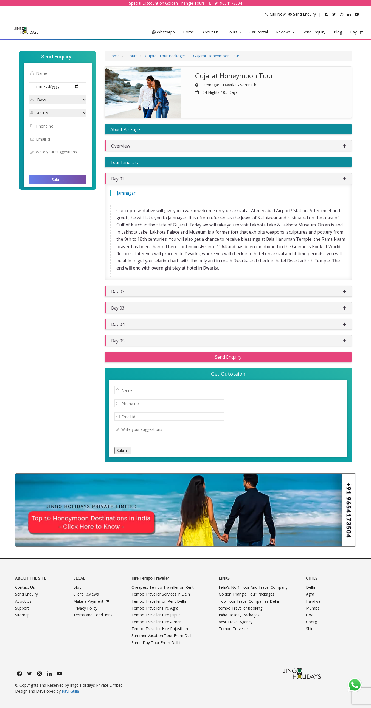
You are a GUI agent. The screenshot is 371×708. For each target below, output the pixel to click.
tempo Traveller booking (240, 608)
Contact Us (25, 587)
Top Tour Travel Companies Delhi (249, 601)
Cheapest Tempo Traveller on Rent (162, 587)
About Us (210, 32)
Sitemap (22, 615)
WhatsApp (163, 32)
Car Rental (258, 32)
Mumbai (313, 608)
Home (188, 32)
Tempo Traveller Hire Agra (154, 608)
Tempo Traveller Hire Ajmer (156, 621)
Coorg (311, 621)
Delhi (310, 587)
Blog (338, 32)
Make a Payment (91, 601)
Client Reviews (86, 594)
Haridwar (314, 601)
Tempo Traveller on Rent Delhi (158, 601)
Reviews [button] (285, 32)
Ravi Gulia (70, 691)
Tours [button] (234, 32)
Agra (310, 594)
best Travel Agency (235, 621)
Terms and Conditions (93, 615)
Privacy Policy (85, 608)
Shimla (312, 628)
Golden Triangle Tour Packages (246, 594)
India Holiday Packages (239, 615)
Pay (356, 32)
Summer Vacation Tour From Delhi (162, 635)
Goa (309, 615)
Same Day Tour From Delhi (155, 642)
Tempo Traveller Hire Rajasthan (159, 628)
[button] (228, 145)
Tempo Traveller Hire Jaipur (155, 615)
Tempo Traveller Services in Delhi (161, 594)
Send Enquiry (314, 32)
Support (22, 608)
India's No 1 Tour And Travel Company (253, 587)
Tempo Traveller (233, 628)
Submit (58, 179)
